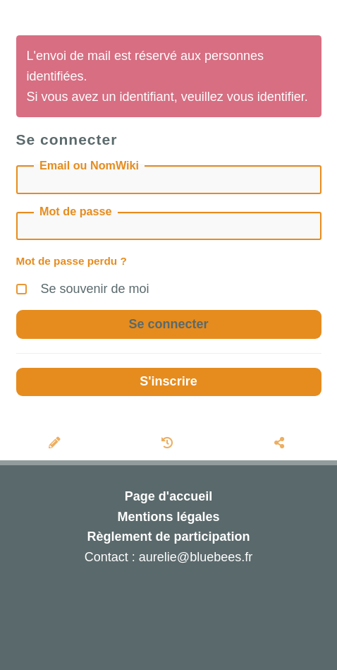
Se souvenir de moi (82, 287)
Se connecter (168, 324)
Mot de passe (75, 211)
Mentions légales (168, 517)
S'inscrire (168, 381)
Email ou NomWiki (89, 165)
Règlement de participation (168, 537)
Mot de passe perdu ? (71, 261)
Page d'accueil (168, 496)
